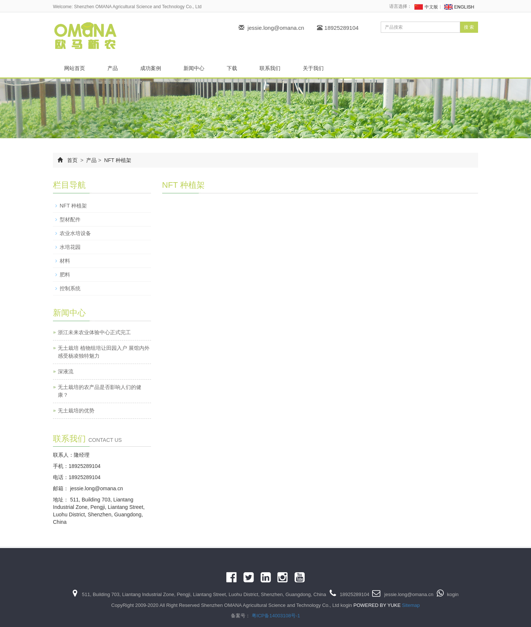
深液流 (65, 371)
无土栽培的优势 (76, 411)
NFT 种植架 (117, 160)
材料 (65, 261)
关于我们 (313, 68)
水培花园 (70, 247)
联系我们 (270, 68)
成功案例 (150, 68)
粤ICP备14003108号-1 (276, 615)
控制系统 (70, 288)
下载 (232, 68)
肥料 (65, 275)
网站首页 (74, 68)
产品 (112, 68)
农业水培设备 (75, 233)
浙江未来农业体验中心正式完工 (94, 332)
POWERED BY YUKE (378, 605)
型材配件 (70, 219)
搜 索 (469, 27)
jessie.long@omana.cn (276, 28)
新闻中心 (193, 68)
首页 (72, 160)
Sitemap (411, 605)
